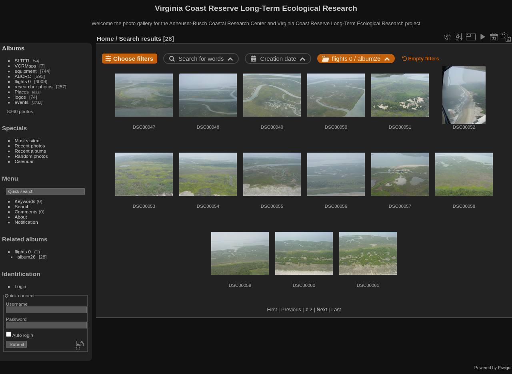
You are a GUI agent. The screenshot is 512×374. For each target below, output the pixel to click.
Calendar (24, 161)
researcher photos (34, 86)
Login (20, 286)
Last (336, 309)
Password (16, 319)
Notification (26, 222)
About (21, 216)
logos (20, 96)
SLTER (22, 60)
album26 (27, 256)
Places (22, 91)
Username (17, 303)
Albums (13, 48)
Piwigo (504, 367)
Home (105, 38)
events (22, 102)
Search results (140, 38)
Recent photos (30, 145)
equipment (26, 71)
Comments (26, 211)
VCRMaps (25, 65)
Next (321, 309)
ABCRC (23, 76)
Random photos (31, 156)
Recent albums (30, 150)
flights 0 (23, 81)
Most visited (27, 140)
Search (22, 206)
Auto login (19, 335)
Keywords (25, 201)
